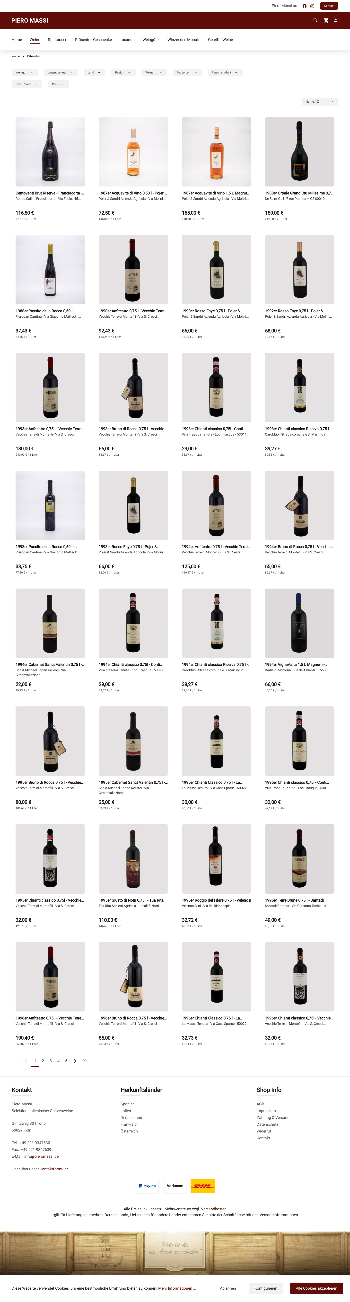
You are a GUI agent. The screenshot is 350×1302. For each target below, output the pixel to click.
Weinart (154, 72)
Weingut (25, 72)
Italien (126, 1110)
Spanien (128, 1104)
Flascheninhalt (226, 72)
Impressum (266, 1110)
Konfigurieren (265, 1288)
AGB (260, 1104)
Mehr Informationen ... (177, 1288)
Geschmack (27, 84)
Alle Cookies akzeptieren (316, 1288)
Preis (59, 84)
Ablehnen (228, 1288)
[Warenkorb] (326, 20)
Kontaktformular (54, 1169)
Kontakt (329, 6)
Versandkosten (214, 1209)
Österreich (129, 1131)
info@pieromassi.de (41, 1156)
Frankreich (130, 1124)
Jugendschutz (61, 72)
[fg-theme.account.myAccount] (334, 20)
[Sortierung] (320, 101)
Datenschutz (267, 1124)
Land (95, 72)
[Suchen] (315, 20)
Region (124, 72)
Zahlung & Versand (273, 1117)
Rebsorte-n (188, 72)
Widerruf (264, 1131)
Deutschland (131, 1117)
